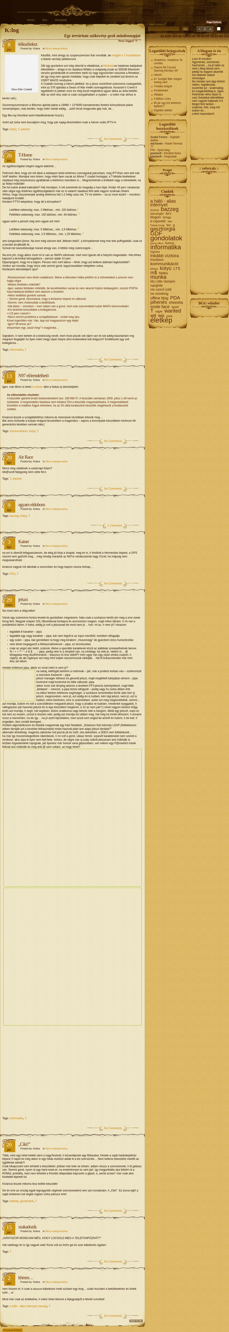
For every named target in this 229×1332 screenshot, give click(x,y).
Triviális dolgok (163, 86)
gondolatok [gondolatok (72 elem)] (166, 238)
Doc (44, 20)
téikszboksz (27, 44)
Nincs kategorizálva (56, 48)
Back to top (136, 1321)
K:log (12, 30)
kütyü (13, 129)
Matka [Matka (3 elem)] (163, 273)
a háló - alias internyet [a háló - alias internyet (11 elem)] (163, 203)
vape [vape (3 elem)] (158, 311)
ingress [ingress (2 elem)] (155, 251)
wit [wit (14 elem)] (153, 315)
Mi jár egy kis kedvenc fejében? (167, 104)
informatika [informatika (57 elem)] (165, 247)
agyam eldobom (31, 504)
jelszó (23, 599)
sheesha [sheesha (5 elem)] (176, 302)
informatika (16, 349)
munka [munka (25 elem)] (158, 277)
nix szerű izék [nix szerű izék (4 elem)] (161, 289)
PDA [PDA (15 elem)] (175, 298)
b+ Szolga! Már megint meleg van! (168, 80)
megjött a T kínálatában (126, 55)
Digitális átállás (163, 110)
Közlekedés (161, 90)
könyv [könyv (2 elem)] (154, 269)
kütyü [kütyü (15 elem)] (166, 268)
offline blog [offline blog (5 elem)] (159, 298)
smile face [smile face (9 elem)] (160, 307)
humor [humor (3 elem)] (169, 243)
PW (152, 150)
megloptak (170, 156)
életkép (14, 1201)
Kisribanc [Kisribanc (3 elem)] (157, 260)
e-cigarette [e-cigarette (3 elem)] (158, 221)
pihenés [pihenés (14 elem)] (158, 302)
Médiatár (108, 65)
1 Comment (115, 525)
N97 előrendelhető (33, 375)
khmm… (26, 1277)
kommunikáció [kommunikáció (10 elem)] (164, 264)
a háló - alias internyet (23, 1306)
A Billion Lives (162, 98)
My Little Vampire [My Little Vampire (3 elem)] (162, 281)
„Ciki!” (24, 1144)
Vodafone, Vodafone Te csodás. (168, 61)
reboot (158, 74)
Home (30, 20)
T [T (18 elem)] (151, 311)
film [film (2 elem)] (168, 225)
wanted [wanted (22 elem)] (172, 311)
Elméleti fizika (172, 153)
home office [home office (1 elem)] (156, 243)
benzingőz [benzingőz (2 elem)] (157, 213)
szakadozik (27, 1226)
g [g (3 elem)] (174, 225)
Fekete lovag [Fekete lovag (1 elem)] (157, 225)
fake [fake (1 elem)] (170, 221)
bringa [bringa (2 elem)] (167, 217)
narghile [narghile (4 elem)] (156, 285)
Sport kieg (163, 150)
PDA (12, 573)
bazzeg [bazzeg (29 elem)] (170, 209)
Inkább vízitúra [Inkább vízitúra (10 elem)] (164, 256)
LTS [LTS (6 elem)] (176, 269)
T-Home (25, 154)
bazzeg (14, 515)
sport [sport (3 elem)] (175, 307)
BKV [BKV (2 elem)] (168, 213)
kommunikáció (19, 431)
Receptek (61, 20)
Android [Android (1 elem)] (154, 210)
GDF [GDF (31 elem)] (156, 233)
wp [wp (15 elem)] (161, 315)
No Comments (113, 139)
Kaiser (23, 541)
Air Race (25, 457)
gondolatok (27, 1201)
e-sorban (37, 386)
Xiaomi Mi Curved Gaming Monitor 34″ (166, 69)
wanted (25, 129)
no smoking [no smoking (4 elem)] (159, 293)
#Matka (158, 94)
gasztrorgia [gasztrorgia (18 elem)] (162, 229)
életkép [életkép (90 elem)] (161, 320)
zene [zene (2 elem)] (169, 316)
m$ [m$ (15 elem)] (153, 272)
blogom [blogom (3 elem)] (155, 217)
